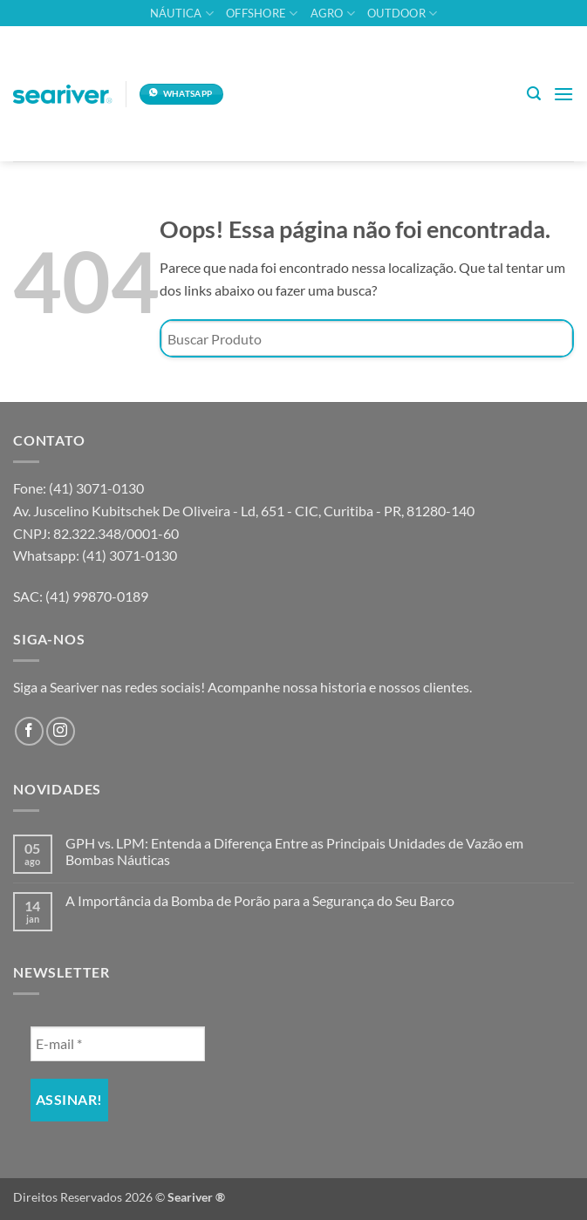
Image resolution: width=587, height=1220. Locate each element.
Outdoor (402, 13)
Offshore (262, 13)
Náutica (182, 13)
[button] (534, 94)
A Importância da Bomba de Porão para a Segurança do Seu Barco (259, 900)
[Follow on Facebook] (29, 731)
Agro (333, 13)
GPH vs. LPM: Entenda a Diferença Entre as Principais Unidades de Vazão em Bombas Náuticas (294, 851)
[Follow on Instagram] (60, 731)
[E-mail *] (118, 1043)
